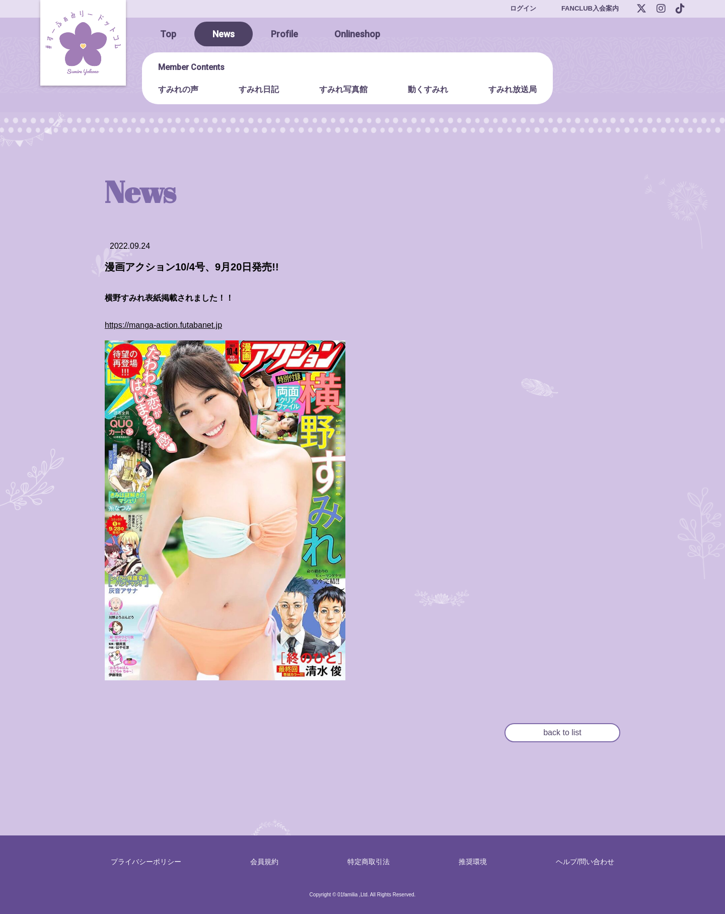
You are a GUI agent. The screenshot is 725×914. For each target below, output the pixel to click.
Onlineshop (357, 34)
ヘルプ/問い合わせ (585, 862)
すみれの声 (178, 89)
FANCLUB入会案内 (590, 8)
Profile (284, 34)
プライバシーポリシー (146, 862)
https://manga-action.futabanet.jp (163, 325)
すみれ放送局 (512, 89)
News (223, 34)
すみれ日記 (259, 89)
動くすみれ (428, 89)
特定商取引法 (368, 862)
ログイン (523, 8)
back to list (562, 732)
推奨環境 (473, 862)
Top (168, 34)
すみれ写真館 (343, 89)
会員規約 (264, 862)
